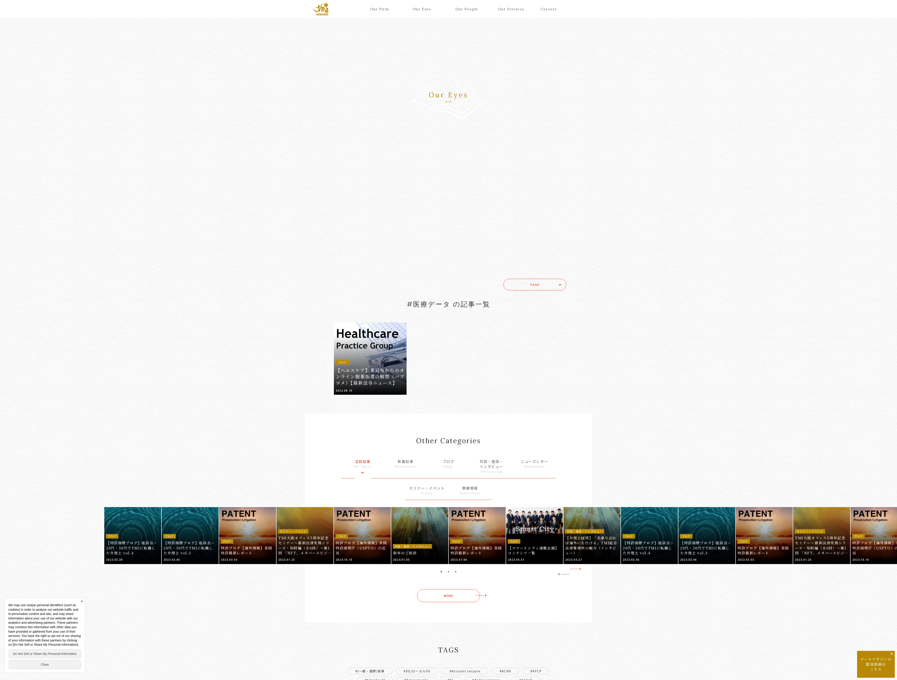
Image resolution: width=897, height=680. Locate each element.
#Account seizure (465, 671)
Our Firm (379, 9)
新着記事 (405, 464)
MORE (448, 596)
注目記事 (362, 464)
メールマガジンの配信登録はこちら (876, 664)
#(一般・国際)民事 (370, 671)
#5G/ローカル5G (417, 671)
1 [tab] (441, 571)
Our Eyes (422, 9)
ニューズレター (534, 464)
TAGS (534, 285)
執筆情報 (470, 490)
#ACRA (505, 671)
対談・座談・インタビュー (491, 466)
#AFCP (536, 671)
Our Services (509, 9)
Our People (466, 9)
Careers (549, 9)
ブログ (448, 464)
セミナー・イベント (426, 490)
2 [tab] (448, 571)
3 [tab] (455, 571)
